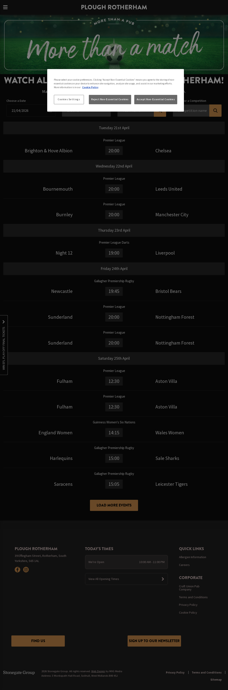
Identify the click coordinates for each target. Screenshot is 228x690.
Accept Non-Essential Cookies (156, 99)
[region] (115, 90)
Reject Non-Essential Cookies (110, 99)
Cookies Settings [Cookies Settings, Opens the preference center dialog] (69, 99)
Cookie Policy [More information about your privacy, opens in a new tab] (90, 87)
